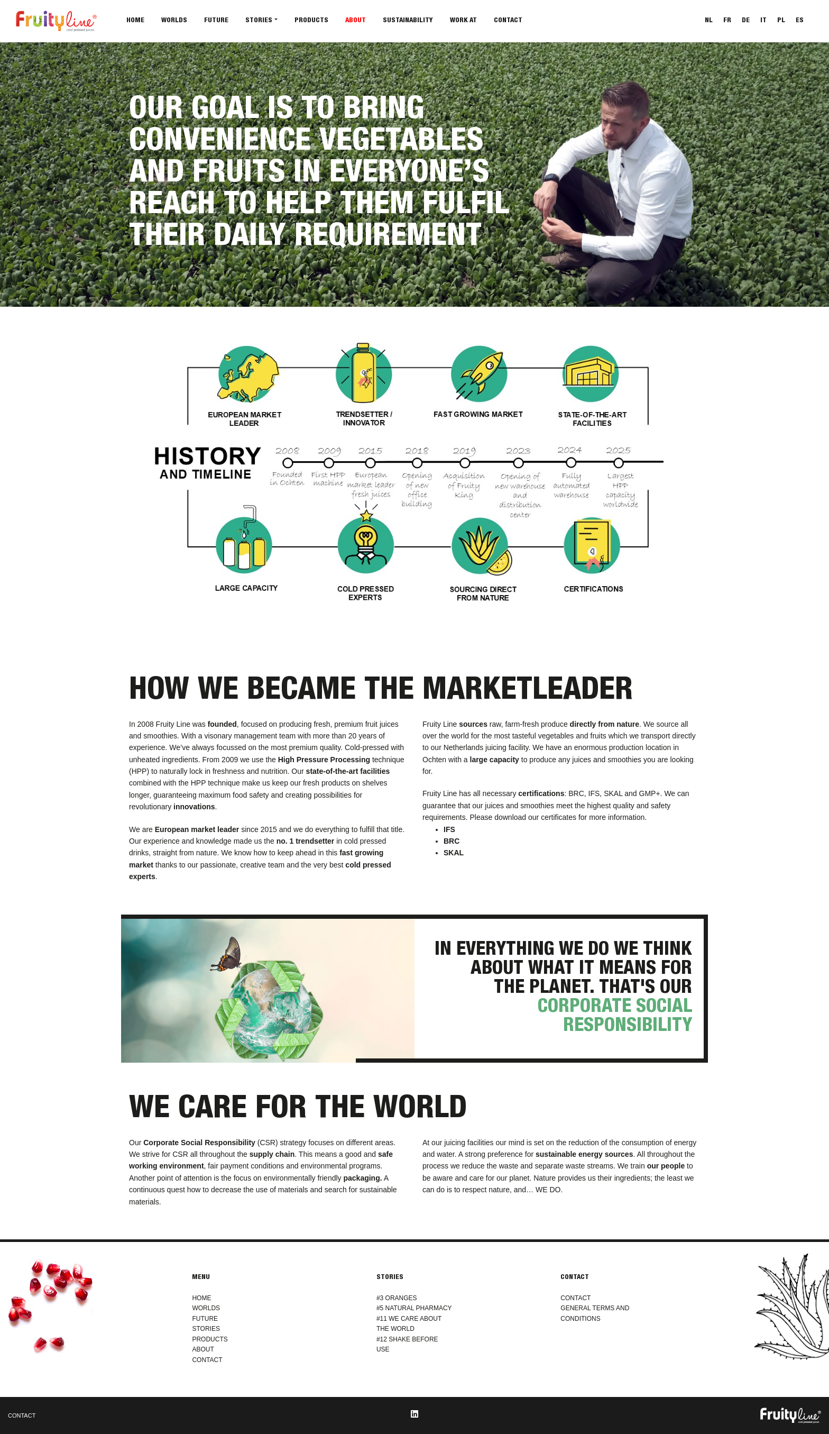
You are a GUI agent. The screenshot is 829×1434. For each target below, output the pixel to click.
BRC (451, 841)
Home (135, 20)
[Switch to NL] (708, 21)
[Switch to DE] (745, 21)
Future (216, 20)
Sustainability (408, 20)
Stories (258, 20)
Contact (508, 20)
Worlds (174, 20)
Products (311, 20)
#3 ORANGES (396, 1298)
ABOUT (203, 1349)
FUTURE (205, 1318)
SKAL (454, 852)
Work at (463, 20)
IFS (449, 829)
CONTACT (207, 1360)
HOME (201, 1298)
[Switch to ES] (799, 21)
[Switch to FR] (727, 21)
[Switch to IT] (763, 21)
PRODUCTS (209, 1339)
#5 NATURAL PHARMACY (414, 1308)
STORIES (205, 1328)
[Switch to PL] (781, 21)
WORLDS (206, 1308)
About (355, 20)
